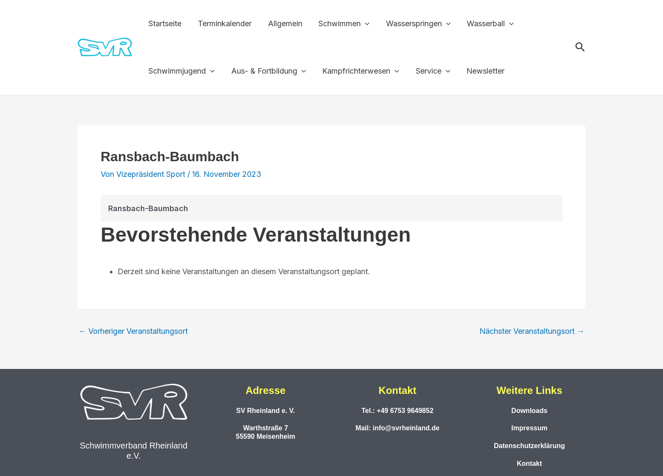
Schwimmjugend (181, 71)
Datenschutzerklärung (529, 445)
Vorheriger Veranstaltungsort (133, 331)
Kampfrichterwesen (358, 71)
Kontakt (529, 463)
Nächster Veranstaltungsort (531, 331)
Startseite (164, 23)
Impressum (529, 428)
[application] (361, 23)
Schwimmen (340, 23)
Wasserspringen (413, 23)
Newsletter (480, 70)
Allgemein (282, 23)
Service (428, 71)
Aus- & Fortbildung (267, 71)
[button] (580, 47)
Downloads (529, 410)
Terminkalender (223, 23)
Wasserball (484, 23)
